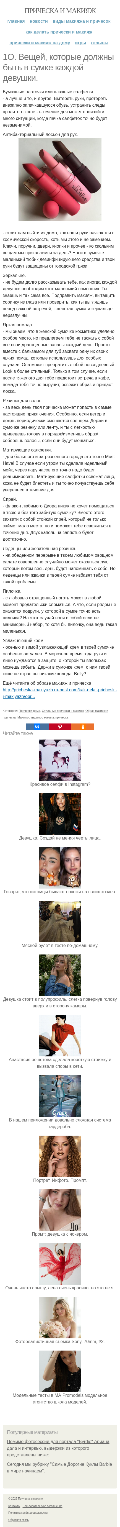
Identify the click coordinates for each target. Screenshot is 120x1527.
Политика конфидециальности (28, 1512)
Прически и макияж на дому (39, 42)
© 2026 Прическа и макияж (25, 1498)
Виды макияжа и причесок (82, 21)
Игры (80, 42)
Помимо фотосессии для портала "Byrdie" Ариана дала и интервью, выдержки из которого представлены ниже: (58, 1448)
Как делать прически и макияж (58, 32)
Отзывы (99, 42)
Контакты (14, 1506)
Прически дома (29, 710)
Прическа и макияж (60, 11)
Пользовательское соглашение (42, 1506)
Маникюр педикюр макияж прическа (42, 717)
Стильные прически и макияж (63, 710)
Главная (16, 21)
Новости (39, 21)
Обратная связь (18, 1519)
